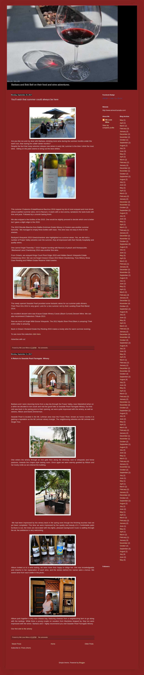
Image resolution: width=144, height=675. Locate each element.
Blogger (82, 663)
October (123, 140)
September (124, 143)
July (121, 148)
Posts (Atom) (26, 648)
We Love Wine (108, 121)
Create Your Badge (115, 98)
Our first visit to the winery (21, 629)
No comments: (43, 348)
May (121, 120)
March (122, 126)
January (123, 131)
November (124, 137)
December (124, 134)
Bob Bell (105, 98)
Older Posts (89, 644)
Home (53, 644)
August (122, 146)
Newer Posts (16, 644)
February (123, 129)
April (121, 123)
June (122, 151)
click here (37, 334)
